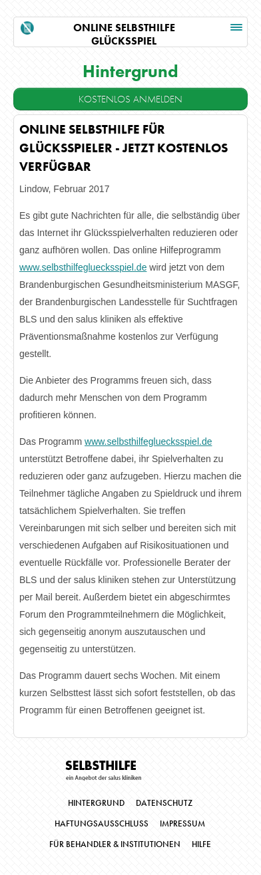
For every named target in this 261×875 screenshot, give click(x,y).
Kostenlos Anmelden (130, 99)
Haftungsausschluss (101, 823)
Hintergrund (96, 803)
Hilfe (201, 844)
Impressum (182, 823)
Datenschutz (164, 803)
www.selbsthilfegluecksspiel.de (82, 267)
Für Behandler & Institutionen (114, 844)
